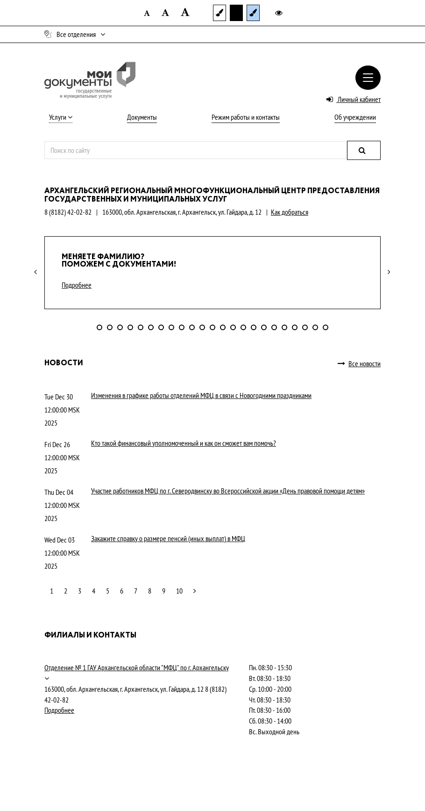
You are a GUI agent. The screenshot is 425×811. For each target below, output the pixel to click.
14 (233, 327)
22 (315, 327)
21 (305, 327)
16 (253, 327)
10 (192, 327)
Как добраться (289, 212)
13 (223, 327)
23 (325, 327)
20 (295, 327)
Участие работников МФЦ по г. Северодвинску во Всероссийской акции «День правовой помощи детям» (228, 490)
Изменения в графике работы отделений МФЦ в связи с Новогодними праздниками (201, 395)
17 (264, 327)
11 (202, 327)
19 (284, 327)
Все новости (359, 363)
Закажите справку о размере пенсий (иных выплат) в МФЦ (168, 538)
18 (274, 327)
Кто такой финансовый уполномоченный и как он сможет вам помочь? (183, 443)
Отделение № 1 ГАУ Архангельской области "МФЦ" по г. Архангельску (136, 667)
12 (212, 327)
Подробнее (77, 285)
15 (243, 327)
